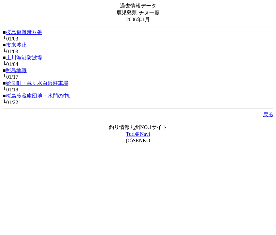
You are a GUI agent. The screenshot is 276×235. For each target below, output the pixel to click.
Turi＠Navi (138, 134)
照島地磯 (16, 70)
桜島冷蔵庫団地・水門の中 (38, 96)
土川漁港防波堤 (24, 57)
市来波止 (16, 45)
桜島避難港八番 (24, 32)
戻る (268, 114)
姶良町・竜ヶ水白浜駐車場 (37, 83)
